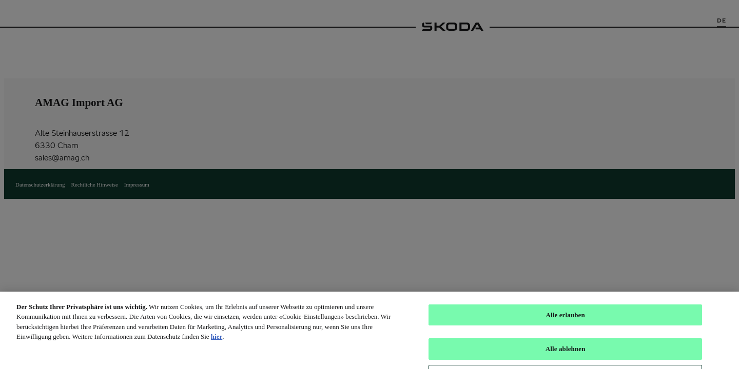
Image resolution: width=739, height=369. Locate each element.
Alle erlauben (565, 319)
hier (216, 340)
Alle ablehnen (566, 353)
